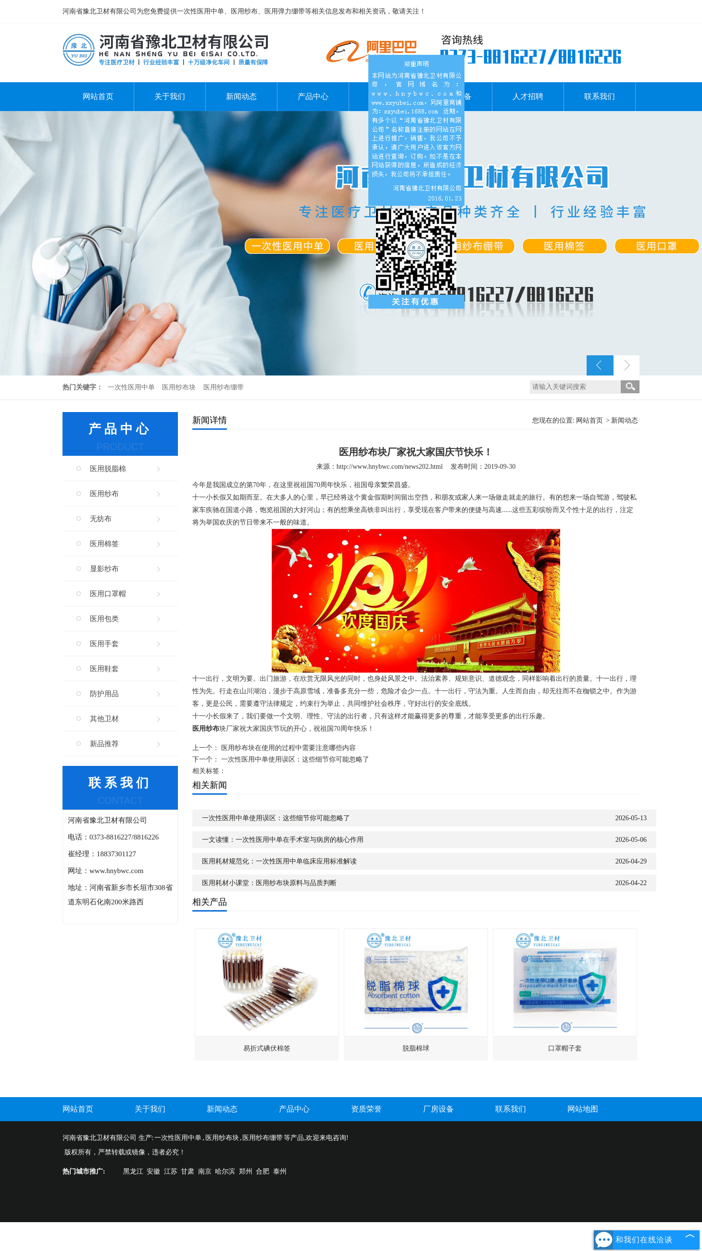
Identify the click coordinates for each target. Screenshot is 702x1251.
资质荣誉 (366, 1109)
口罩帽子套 (565, 1048)
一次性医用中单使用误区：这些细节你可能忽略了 (295, 759)
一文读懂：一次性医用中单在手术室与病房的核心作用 (283, 839)
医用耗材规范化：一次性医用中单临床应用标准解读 (279, 861)
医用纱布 (104, 494)
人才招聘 (528, 96)
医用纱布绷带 (223, 387)
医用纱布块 (180, 387)
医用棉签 (104, 544)
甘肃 (187, 1171)
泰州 (280, 1171)
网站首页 (98, 96)
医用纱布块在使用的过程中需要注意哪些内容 (288, 747)
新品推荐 (104, 744)
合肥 (262, 1171)
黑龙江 (133, 1171)
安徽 (153, 1171)
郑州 (245, 1171)
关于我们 (169, 96)
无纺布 (101, 519)
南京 (205, 1171)
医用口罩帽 (108, 594)
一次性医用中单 (132, 387)
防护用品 (104, 694)
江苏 (170, 1171)
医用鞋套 (104, 669)
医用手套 (104, 644)
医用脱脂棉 (108, 469)
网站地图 (582, 1109)
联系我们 (599, 96)
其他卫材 (104, 719)
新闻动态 (241, 96)
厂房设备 (438, 1109)
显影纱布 (104, 569)
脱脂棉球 (415, 1048)
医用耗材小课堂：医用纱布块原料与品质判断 (269, 883)
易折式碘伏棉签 (266, 1048)
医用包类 (104, 619)
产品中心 (313, 96)
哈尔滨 (225, 1171)
